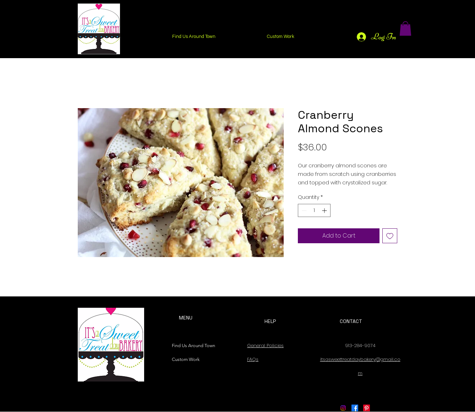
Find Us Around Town (192, 345)
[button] (405, 28)
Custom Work (186, 359)
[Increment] (325, 210)
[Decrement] (303, 210)
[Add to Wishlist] (389, 235)
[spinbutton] (314, 210)
